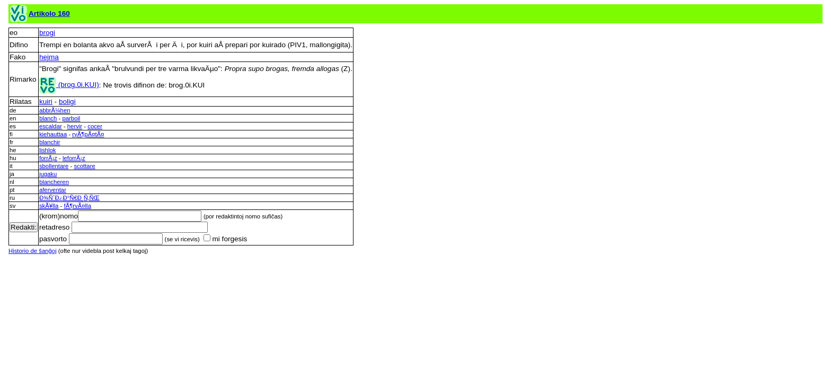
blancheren (54, 182)
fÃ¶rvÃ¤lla (77, 206)
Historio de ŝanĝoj (32, 251)
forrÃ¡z (48, 158)
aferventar (52, 190)
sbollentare (53, 166)
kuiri (45, 102)
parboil (71, 118)
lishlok (47, 150)
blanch (48, 118)
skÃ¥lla (49, 206)
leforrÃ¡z (74, 158)
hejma (49, 57)
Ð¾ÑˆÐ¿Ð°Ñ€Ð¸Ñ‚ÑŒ (69, 198)
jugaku (48, 174)
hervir (74, 126)
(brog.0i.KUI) (69, 85)
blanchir (49, 142)
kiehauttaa (53, 134)
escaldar (50, 126)
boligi (67, 102)
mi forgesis (225, 239)
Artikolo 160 (49, 13)
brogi (47, 33)
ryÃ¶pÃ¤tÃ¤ (88, 134)
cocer (94, 126)
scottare (84, 166)
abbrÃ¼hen (54, 110)
